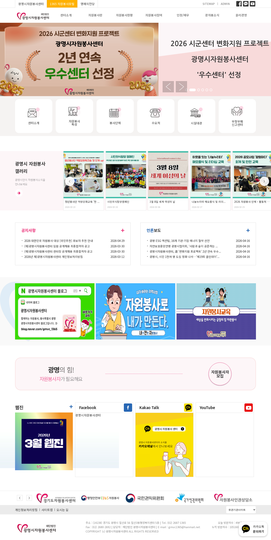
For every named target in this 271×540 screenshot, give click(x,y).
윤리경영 (241, 15)
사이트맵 (47, 509)
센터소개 (66, 15)
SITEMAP (209, 4)
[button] (192, 90)
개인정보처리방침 (26, 509)
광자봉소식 (212, 15)
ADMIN (225, 4)
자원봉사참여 (153, 15)
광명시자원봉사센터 (31, 4)
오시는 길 (62, 509)
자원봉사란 (95, 15)
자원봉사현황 (124, 15)
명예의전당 (88, 4)
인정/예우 (183, 15)
